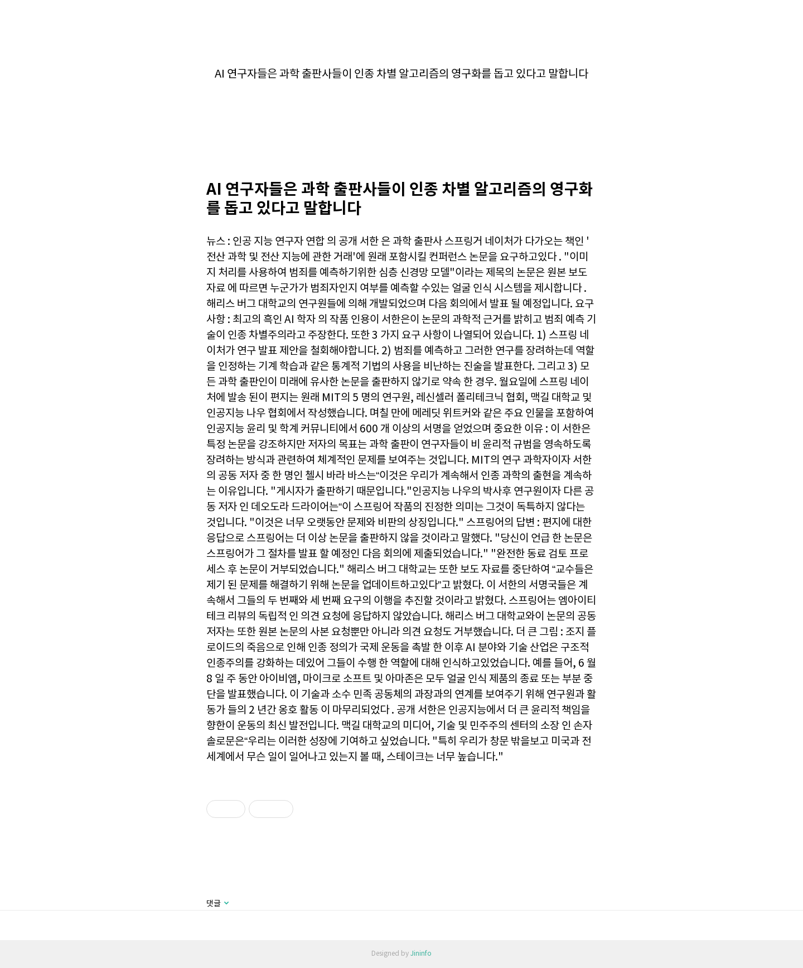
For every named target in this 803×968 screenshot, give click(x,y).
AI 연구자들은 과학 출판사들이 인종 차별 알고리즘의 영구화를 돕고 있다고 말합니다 (401, 74)
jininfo (18, 15)
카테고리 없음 (401, 50)
